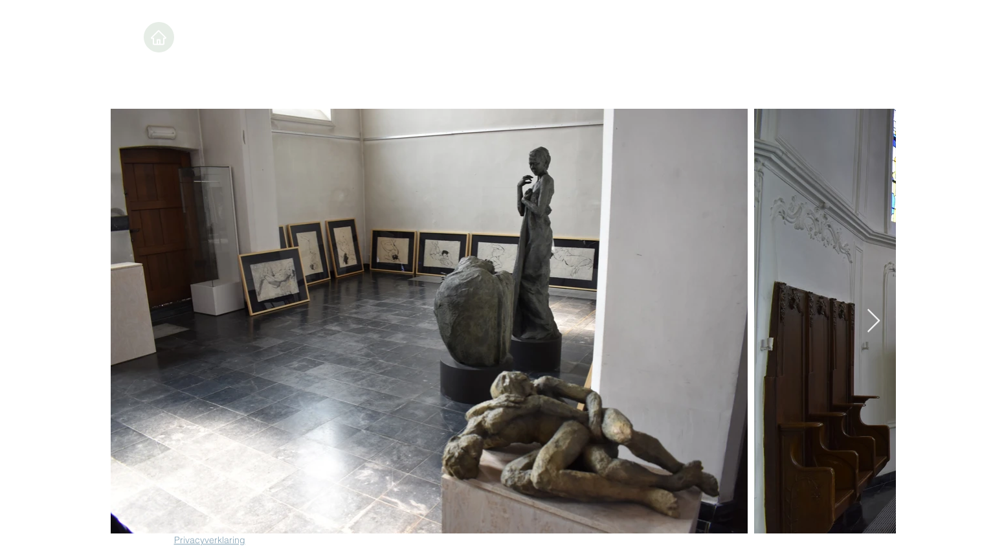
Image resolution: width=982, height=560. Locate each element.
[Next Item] (873, 321)
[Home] (159, 37)
